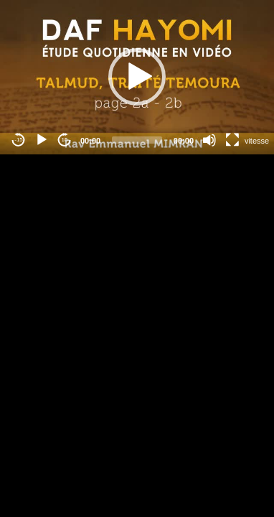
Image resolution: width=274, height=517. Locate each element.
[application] (137, 77)
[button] (137, 77)
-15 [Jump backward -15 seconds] (18, 139)
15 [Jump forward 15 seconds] (65, 139)
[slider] (137, 140)
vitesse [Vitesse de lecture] (257, 140)
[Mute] (209, 140)
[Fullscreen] (232, 140)
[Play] (41, 140)
